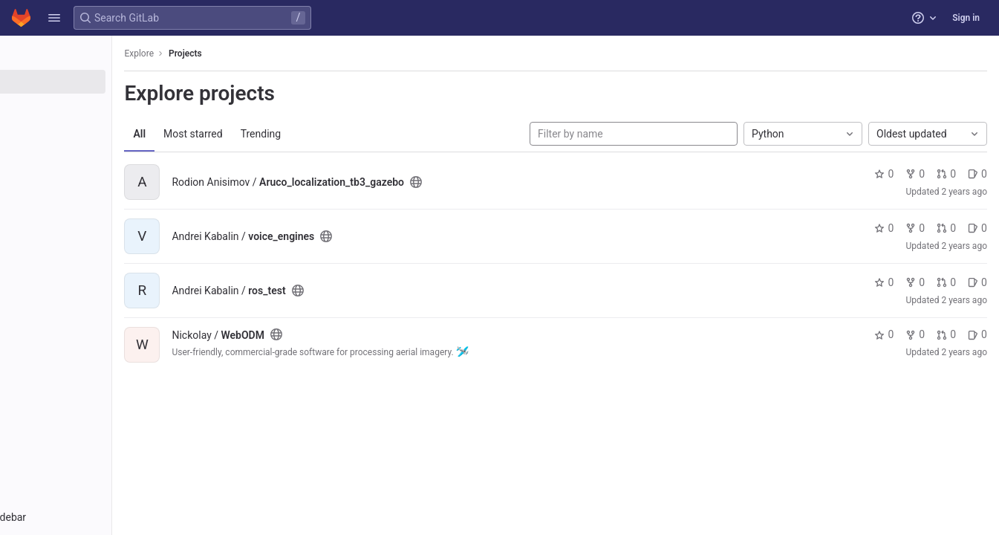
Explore (217, 53)
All (217, 134)
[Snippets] (94, 155)
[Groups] (94, 106)
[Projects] (94, 82)
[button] (54, 18)
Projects (263, 53)
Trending (338, 134)
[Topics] (94, 131)
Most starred (271, 134)
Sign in (966, 18)
